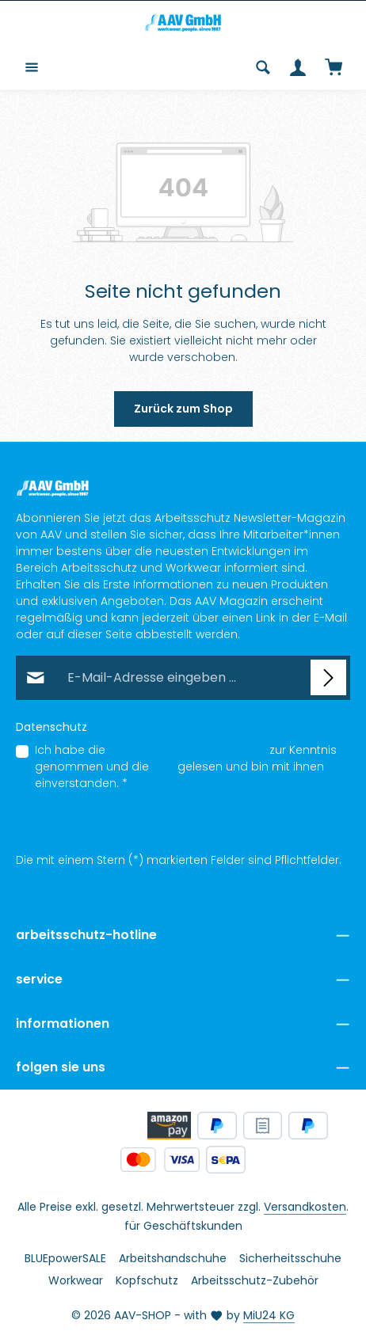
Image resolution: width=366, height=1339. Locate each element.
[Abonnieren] (328, 677)
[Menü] (32, 67)
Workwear (75, 1280)
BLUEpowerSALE (65, 1258)
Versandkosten (305, 1207)
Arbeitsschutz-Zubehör (254, 1280)
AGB (163, 766)
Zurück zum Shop (183, 409)
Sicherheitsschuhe (290, 1258)
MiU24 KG (269, 1315)
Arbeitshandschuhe (173, 1258)
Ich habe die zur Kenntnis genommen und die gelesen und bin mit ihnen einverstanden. (186, 766)
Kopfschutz (147, 1280)
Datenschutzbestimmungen (187, 750)
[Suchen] (263, 67)
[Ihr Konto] (298, 67)
